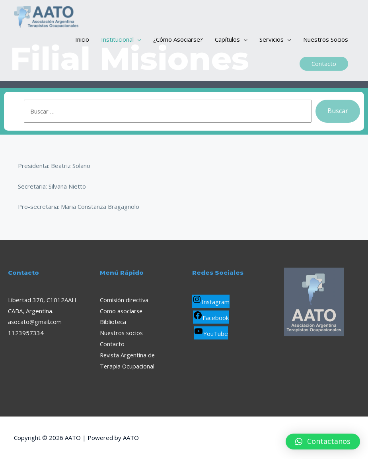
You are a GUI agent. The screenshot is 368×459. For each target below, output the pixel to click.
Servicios (271, 42)
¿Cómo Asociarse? (178, 42)
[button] (323, 441)
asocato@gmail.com (35, 322)
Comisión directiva (125, 300)
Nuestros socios (122, 333)
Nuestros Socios (325, 42)
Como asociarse (122, 311)
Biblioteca (113, 322)
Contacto (112, 344)
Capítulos (227, 42)
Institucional (117, 42)
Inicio (82, 42)
